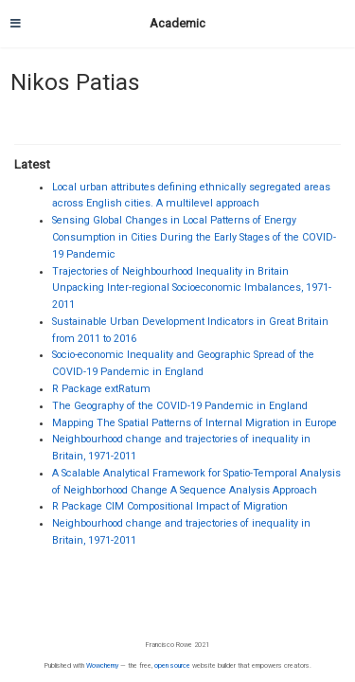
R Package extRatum (101, 389)
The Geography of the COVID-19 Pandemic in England (180, 406)
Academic (177, 23)
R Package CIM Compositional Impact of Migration (170, 506)
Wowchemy (102, 665)
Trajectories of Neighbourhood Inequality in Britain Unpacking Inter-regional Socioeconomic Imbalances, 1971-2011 (191, 288)
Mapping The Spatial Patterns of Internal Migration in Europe (194, 423)
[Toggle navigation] (15, 23)
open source (172, 665)
